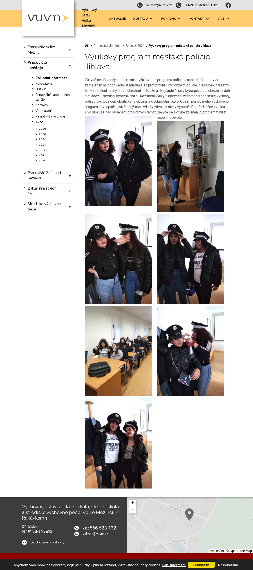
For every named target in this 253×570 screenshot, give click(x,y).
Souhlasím (201, 565)
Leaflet (217, 551)
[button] (132, 503)
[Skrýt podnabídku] (69, 65)
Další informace (174, 565)
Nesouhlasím (228, 565)
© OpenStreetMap (239, 551)
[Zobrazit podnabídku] (151, 18)
